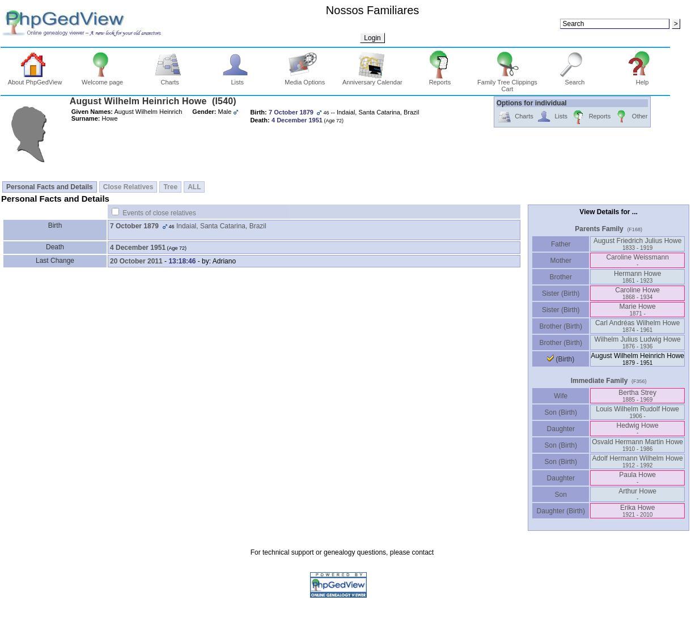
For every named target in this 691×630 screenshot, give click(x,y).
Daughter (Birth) (561, 511)
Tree (170, 187)
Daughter (560, 429)
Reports (440, 79)
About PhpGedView (35, 79)
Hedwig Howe (638, 429)
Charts (170, 79)
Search (575, 79)
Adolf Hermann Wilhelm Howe (637, 461)
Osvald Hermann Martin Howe (637, 445)
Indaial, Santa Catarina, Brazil (221, 226)
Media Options (305, 79)
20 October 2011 (136, 261)
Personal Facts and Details (49, 187)
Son (561, 495)
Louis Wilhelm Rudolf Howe (637, 412)
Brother (561, 277)
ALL (194, 187)
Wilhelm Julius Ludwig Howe (638, 342)
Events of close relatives (159, 213)
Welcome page (102, 79)
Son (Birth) (560, 412)
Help (642, 79)
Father (561, 244)
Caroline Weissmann (637, 260)
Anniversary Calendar (372, 79)
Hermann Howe (637, 277)
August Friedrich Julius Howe (637, 244)
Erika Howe (637, 511)
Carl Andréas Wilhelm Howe (637, 326)
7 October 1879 (134, 226)
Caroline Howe (637, 293)
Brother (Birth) (561, 326)
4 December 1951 (138, 248)
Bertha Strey (637, 396)
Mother (560, 261)
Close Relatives (128, 187)
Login (372, 38)
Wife (561, 396)
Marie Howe (638, 310)
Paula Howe (637, 478)
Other (630, 117)
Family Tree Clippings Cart (507, 82)
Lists (237, 79)
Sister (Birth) (561, 293)
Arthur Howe (637, 494)
